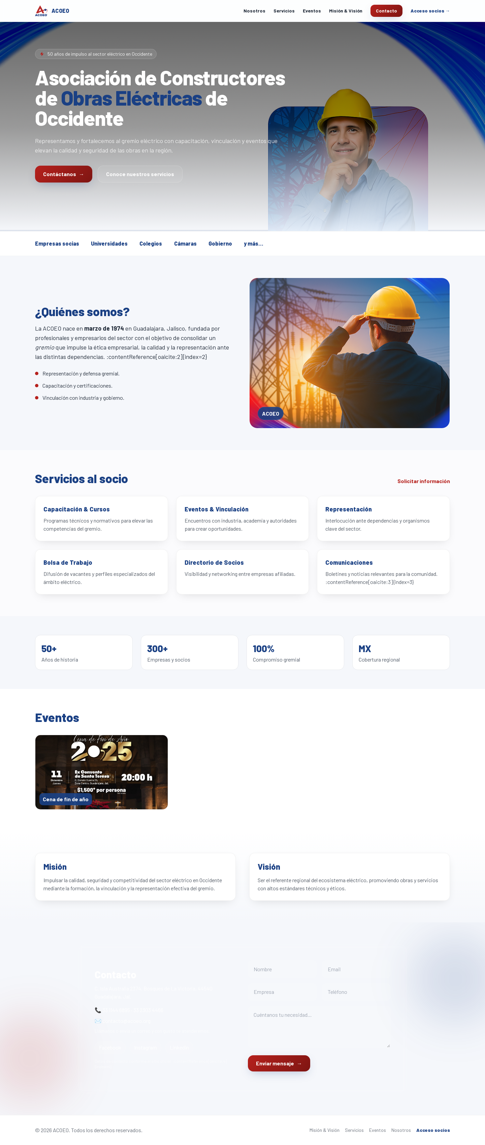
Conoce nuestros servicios (140, 174)
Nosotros (254, 10)
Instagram (145, 1047)
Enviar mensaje (279, 1063)
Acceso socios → (430, 10)
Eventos (312, 10)
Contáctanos (63, 174)
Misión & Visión (345, 10)
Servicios (284, 10)
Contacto (386, 10)
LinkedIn (179, 1047)
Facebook (110, 1047)
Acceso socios (433, 1130)
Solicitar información (423, 481)
